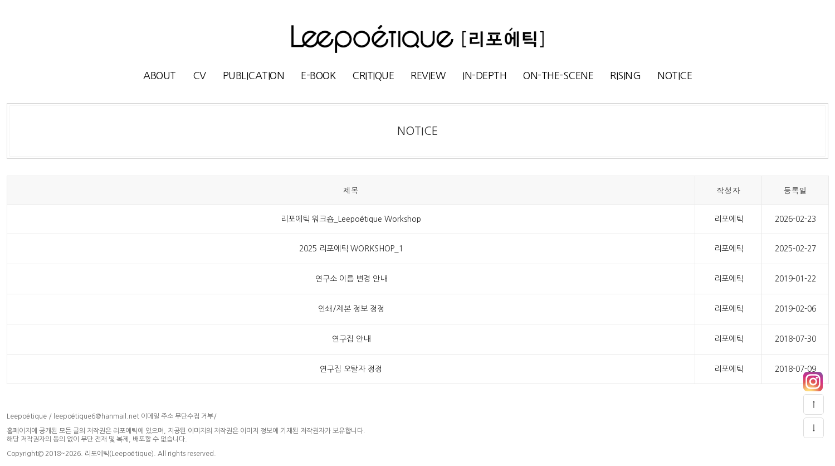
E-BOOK (318, 76)
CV (199, 76)
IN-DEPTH (484, 76)
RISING (625, 76)
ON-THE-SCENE (558, 76)
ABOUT (159, 76)
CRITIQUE (373, 76)
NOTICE (674, 76)
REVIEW (428, 76)
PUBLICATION (254, 76)
